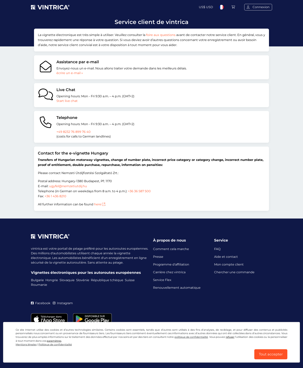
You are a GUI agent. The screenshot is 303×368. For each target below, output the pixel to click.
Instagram (63, 303)
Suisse (130, 280)
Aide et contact (226, 257)
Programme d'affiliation (171, 264)
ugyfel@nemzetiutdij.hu (68, 186)
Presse (158, 257)
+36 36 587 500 (139, 191)
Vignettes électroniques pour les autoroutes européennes (86, 272)
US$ (206, 7)
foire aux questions (160, 35)
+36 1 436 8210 (55, 196)
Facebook (40, 303)
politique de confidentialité (191, 337)
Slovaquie (67, 280)
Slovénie (82, 280)
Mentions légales (26, 344)
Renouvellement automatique (177, 287)
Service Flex (162, 280)
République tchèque (107, 280)
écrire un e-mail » (69, 73)
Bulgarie (37, 280)
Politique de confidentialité (55, 344)
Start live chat (67, 101)
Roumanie (39, 285)
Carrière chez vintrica (169, 272)
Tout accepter (271, 354)
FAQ (217, 249)
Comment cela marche (171, 249)
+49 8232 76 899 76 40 (73, 132)
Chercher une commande (234, 272)
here (99, 204)
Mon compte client (229, 264)
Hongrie (51, 280)
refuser (230, 337)
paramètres (54, 340)
